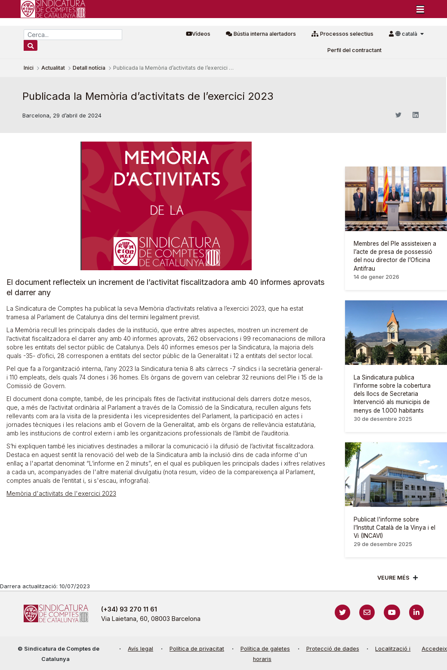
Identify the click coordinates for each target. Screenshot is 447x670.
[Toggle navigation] (420, 9)
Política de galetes (265, 648)
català (407, 34)
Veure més (393, 577)
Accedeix (434, 648)
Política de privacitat (197, 648)
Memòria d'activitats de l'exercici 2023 (61, 493)
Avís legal (140, 648)
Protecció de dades (332, 648)
